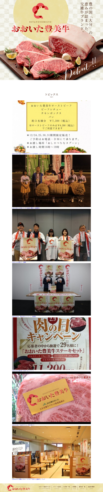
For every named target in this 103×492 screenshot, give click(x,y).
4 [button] (51, 125)
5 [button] (53, 125)
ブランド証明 (57, 487)
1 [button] (45, 125)
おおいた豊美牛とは (44, 487)
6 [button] (56, 125)
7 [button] (58, 125)
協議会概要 (91, 487)
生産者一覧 (66, 487)
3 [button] (49, 125)
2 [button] (47, 125)
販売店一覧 (82, 487)
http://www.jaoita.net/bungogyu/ (17, 218)
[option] (25, 111)
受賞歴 (74, 487)
